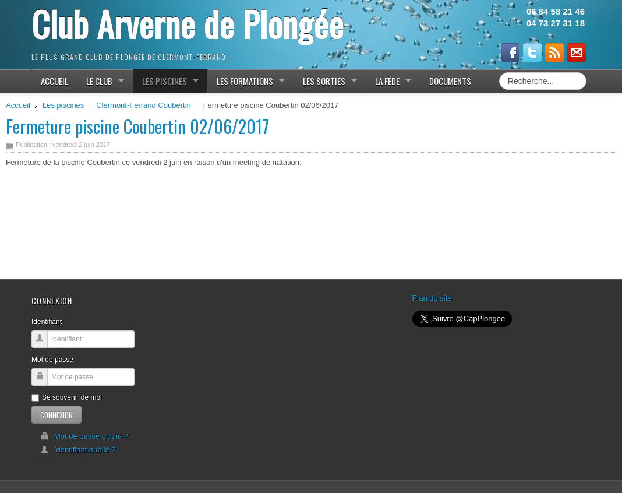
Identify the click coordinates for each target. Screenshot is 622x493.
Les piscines (63, 105)
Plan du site (432, 298)
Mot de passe (52, 359)
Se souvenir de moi (66, 397)
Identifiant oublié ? (78, 449)
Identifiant (46, 322)
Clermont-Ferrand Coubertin (143, 105)
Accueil (18, 105)
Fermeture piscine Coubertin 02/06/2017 (137, 126)
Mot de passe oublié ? (84, 436)
